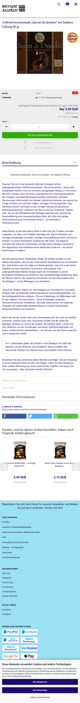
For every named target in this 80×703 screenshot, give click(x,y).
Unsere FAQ (7, 582)
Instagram (6, 614)
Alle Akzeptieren (40, 682)
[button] (14, 416)
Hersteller (8, 387)
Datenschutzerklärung (22, 676)
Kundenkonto (8, 587)
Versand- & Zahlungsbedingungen (17, 527)
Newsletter (6, 578)
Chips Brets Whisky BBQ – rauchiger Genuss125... (20, 464)
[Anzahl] (40, 127)
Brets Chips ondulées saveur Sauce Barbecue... (60, 464)
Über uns (6, 573)
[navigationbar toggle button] (76, 4)
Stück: (4, 121)
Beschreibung (11, 162)
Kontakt (5, 522)
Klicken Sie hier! (54, 508)
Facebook (6, 609)
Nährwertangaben (14, 380)
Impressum (7, 552)
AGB (4, 537)
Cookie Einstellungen (11, 557)
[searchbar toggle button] (59, 4)
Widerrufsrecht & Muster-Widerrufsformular (21, 532)
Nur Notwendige (40, 690)
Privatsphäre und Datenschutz (15, 542)
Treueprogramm (9, 591)
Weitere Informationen (40, 697)
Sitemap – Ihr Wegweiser (13, 547)
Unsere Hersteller (9, 596)
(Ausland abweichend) (54, 98)
